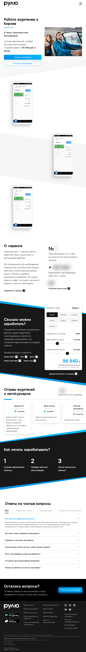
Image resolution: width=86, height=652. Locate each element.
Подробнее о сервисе (13, 290)
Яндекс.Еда (28, 361)
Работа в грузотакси (30, 613)
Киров (75, 307)
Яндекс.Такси (9, 357)
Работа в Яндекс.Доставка (49, 621)
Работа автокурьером (31, 609)
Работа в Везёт (48, 613)
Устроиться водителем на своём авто (31, 623)
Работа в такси (29, 605)
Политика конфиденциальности (72, 621)
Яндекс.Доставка (11, 361)
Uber (22, 357)
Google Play (78, 395)
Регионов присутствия (58, 288)
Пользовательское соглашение (70, 615)
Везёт (32, 357)
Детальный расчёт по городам (61, 374)
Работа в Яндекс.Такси (51, 605)
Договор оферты (70, 625)
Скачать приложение (22, 57)
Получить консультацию (22, 63)
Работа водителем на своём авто (31, 617)
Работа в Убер (48, 609)
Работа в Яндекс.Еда (50, 616)
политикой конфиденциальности (43, 635)
